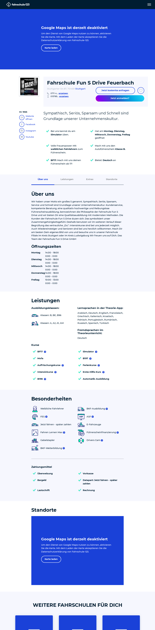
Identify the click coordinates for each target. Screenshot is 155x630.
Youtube (26, 137)
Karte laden (51, 47)
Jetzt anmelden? (119, 98)
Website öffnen (26, 117)
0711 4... (59, 93)
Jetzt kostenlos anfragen (115, 90)
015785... (60, 96)
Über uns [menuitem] (43, 179)
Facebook (27, 124)
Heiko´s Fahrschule (121, 574)
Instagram (27, 130)
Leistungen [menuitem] (67, 179)
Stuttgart (80, 88)
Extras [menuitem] (89, 179)
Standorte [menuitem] (111, 179)
